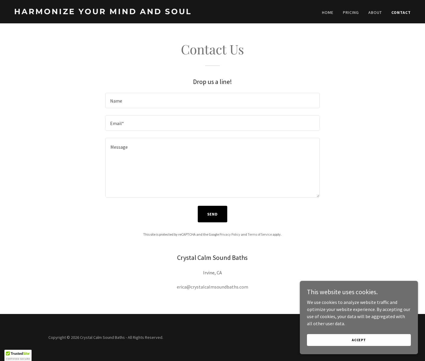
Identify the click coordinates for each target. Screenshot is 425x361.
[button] (18, 355)
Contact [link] (401, 12)
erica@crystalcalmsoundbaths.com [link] (212, 287)
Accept (359, 340)
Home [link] (328, 12)
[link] (111, 12)
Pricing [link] (351, 12)
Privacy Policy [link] (230, 234)
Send (212, 214)
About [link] (375, 12)
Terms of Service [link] (260, 234)
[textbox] (212, 100)
